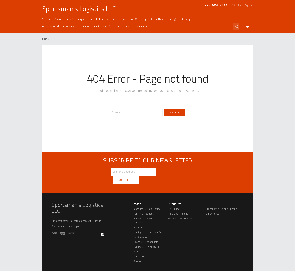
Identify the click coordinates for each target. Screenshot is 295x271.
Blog (128, 26)
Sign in (248, 5)
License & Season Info (76, 26)
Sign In (97, 212)
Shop (46, 19)
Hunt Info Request (98, 19)
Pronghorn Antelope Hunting (221, 200)
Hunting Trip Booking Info (181, 19)
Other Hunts (212, 205)
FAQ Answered (50, 26)
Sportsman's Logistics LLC (79, 9)
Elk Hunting (173, 200)
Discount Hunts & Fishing (69, 19)
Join (240, 5)
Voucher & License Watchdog (129, 19)
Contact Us (141, 26)
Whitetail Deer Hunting (180, 210)
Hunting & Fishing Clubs (107, 26)
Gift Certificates (60, 212)
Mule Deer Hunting (178, 205)
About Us (157, 19)
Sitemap (137, 253)
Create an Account (81, 212)
